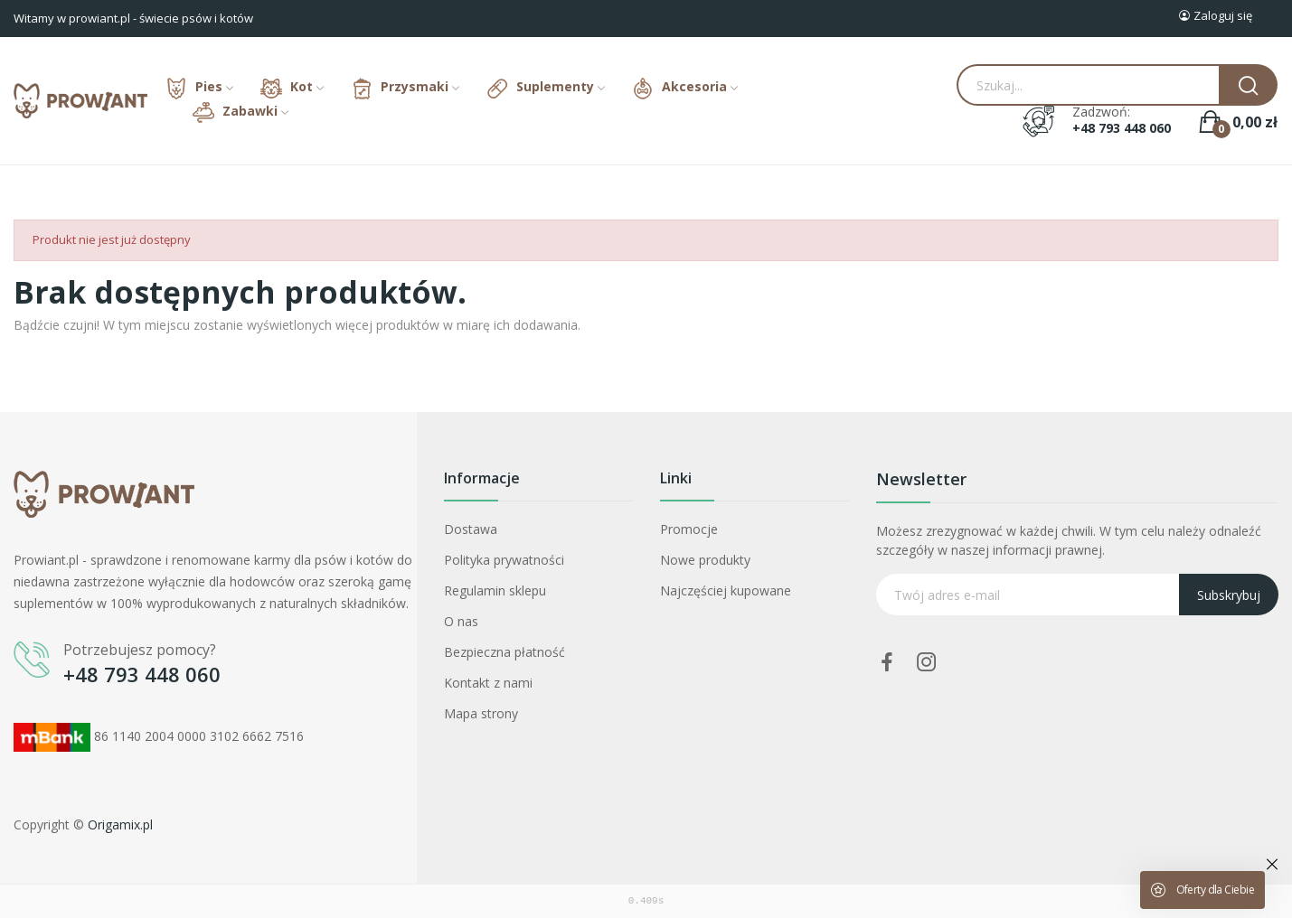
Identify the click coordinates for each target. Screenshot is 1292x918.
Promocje (689, 529)
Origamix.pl (120, 824)
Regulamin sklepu (495, 590)
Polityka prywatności (504, 559)
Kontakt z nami (488, 682)
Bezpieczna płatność (504, 651)
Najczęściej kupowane (725, 590)
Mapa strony (481, 713)
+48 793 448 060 (1121, 128)
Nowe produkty (705, 559)
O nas (461, 621)
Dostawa (470, 529)
